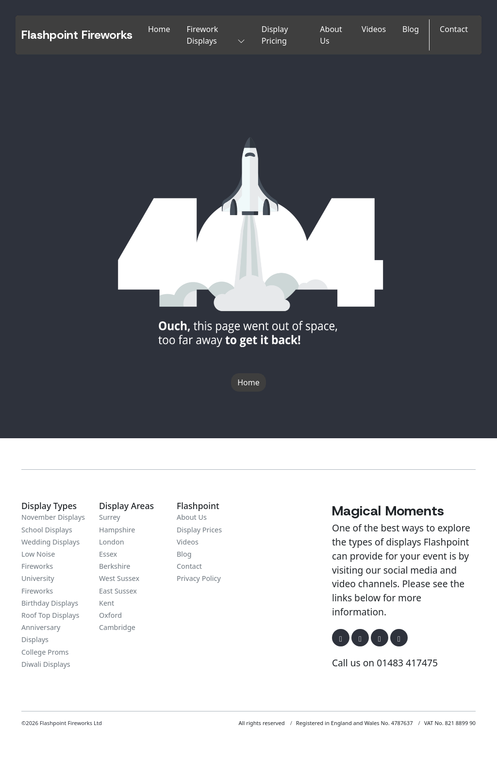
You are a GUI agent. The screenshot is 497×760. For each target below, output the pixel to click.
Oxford (110, 615)
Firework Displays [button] (216, 35)
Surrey (109, 517)
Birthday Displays (49, 603)
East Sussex (118, 590)
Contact (454, 29)
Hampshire (117, 529)
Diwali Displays (45, 664)
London (111, 541)
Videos (374, 29)
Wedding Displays (50, 541)
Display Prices (199, 529)
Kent (106, 603)
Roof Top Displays (50, 615)
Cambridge (117, 627)
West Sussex (119, 578)
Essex (108, 554)
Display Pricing (275, 35)
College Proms (44, 652)
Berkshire (114, 566)
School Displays (46, 529)
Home (159, 29)
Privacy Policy (199, 578)
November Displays (53, 517)
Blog (410, 29)
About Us (331, 35)
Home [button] (248, 382)
